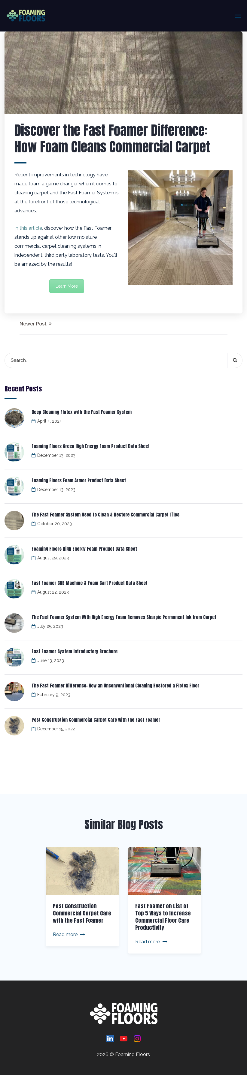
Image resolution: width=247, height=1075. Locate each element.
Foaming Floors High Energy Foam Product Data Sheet (84, 548)
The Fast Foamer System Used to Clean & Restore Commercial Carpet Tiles (105, 514)
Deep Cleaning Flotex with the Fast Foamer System (82, 412)
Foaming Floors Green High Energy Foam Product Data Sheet (91, 446)
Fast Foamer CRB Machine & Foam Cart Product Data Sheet (90, 582)
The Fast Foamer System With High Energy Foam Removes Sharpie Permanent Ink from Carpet (124, 617)
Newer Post (36, 324)
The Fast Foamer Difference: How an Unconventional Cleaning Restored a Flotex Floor (115, 685)
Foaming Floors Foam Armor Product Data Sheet (79, 480)
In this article (28, 228)
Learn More (67, 286)
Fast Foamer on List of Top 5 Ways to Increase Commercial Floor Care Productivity (163, 917)
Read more (69, 934)
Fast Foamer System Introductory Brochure (74, 651)
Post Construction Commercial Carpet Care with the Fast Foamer (96, 719)
